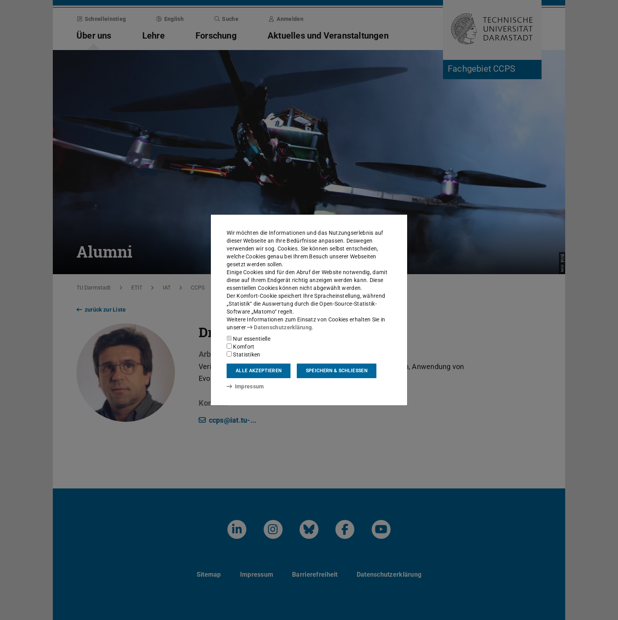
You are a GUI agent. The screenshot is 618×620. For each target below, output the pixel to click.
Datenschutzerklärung (279, 327)
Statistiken (244, 354)
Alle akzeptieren (258, 370)
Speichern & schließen (336, 370)
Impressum (245, 386)
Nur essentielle (248, 339)
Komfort (240, 346)
